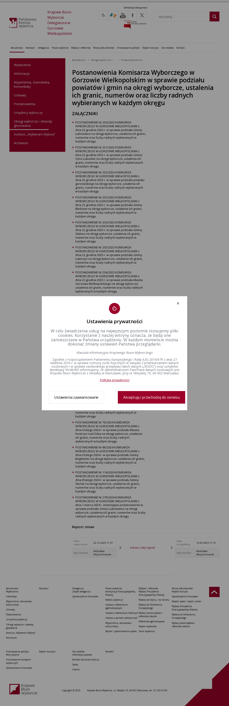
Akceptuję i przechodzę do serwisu (151, 397)
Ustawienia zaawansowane (76, 397)
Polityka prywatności (114, 380)
